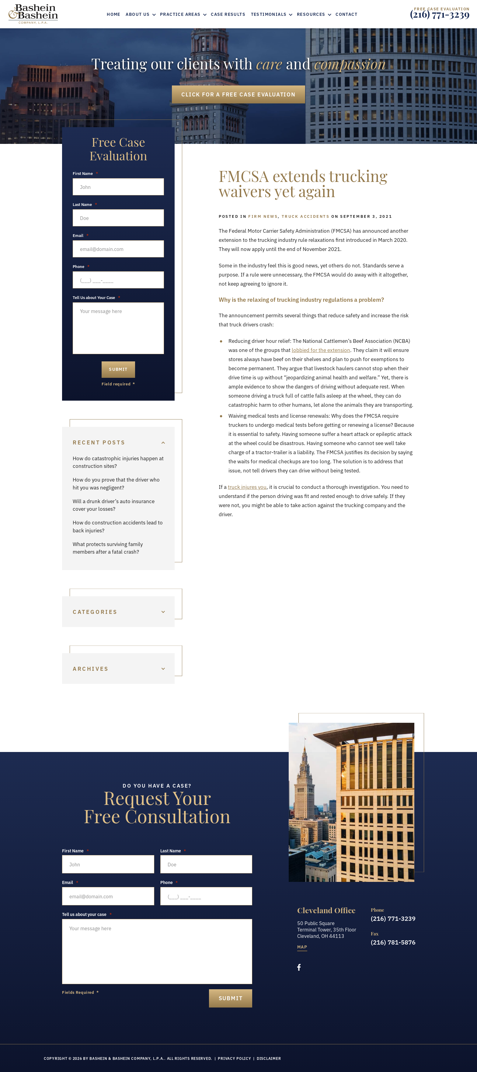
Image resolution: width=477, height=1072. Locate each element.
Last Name (85, 204)
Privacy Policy (234, 1058)
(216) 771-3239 (440, 16)
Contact (346, 14)
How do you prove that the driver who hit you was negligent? (116, 483)
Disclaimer (269, 1058)
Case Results (228, 14)
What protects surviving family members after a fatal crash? (108, 547)
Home (113, 14)
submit (231, 998)
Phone (81, 266)
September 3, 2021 (366, 216)
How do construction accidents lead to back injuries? (118, 526)
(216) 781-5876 (393, 942)
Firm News (263, 216)
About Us (138, 14)
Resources (311, 14)
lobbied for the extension (321, 349)
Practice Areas (180, 14)
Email (81, 235)
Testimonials (269, 14)
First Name (85, 173)
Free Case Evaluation (238, 94)
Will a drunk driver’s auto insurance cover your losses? (114, 505)
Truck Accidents (306, 216)
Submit (118, 369)
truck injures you (247, 486)
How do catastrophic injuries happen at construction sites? (118, 462)
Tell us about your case (87, 914)
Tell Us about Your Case (96, 297)
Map (302, 947)
